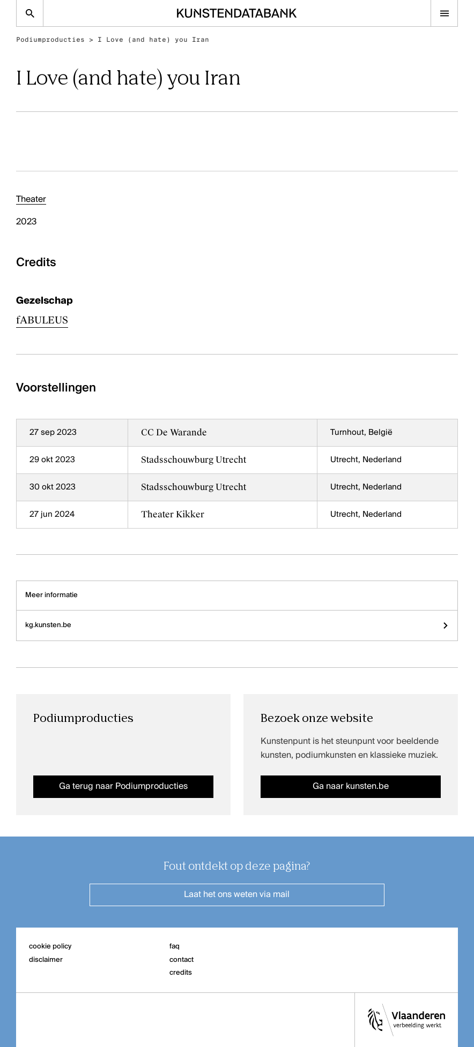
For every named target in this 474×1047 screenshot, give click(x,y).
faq (174, 946)
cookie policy (50, 946)
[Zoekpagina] (30, 13)
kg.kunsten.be (237, 625)
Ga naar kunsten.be (351, 786)
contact (181, 959)
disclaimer (46, 959)
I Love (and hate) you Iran (153, 39)
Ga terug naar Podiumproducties (123, 786)
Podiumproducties (50, 39)
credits (180, 972)
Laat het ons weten (237, 895)
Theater (31, 199)
